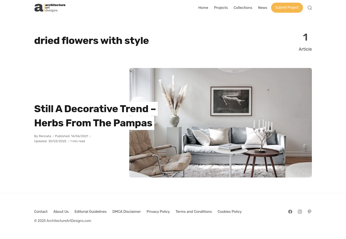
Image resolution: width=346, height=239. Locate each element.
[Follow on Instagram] (300, 211)
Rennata (45, 136)
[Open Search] (310, 7)
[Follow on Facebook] (290, 211)
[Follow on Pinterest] (309, 211)
